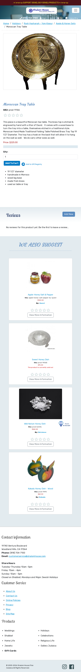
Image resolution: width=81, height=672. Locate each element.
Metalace (42, 432)
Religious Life (47, 640)
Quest (42, 303)
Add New (68, 214)
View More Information (40, 315)
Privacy (9, 605)
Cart (60, 18)
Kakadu (42, 497)
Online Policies (13, 600)
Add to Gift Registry (34, 164)
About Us (10, 591)
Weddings (9, 630)
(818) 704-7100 (30, 18)
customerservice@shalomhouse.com (27, 556)
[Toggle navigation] (75, 10)
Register (51, 18)
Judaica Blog (71, 18)
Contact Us (11, 596)
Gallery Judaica (48, 645)
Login (43, 18)
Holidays (45, 630)
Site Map (10, 614)
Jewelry (9, 645)
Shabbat (9, 635)
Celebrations (47, 635)
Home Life (10, 640)
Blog (8, 609)
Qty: (5, 152)
